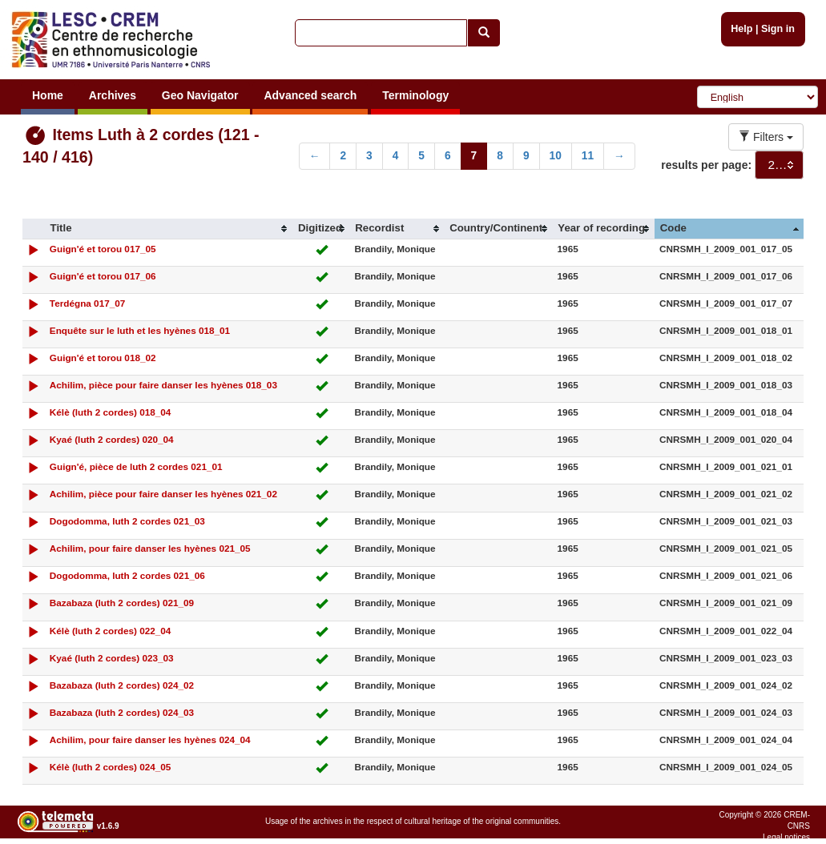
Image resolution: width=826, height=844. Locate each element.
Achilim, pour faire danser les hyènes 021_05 (150, 548)
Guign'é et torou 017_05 (103, 248)
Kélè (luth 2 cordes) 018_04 (110, 412)
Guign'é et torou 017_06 (103, 276)
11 (588, 156)
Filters (766, 137)
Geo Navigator (200, 95)
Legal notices (786, 837)
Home (47, 95)
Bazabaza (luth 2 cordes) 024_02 (122, 685)
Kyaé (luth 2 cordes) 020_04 (112, 439)
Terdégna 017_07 (88, 303)
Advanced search (310, 95)
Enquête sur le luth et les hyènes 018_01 (140, 330)
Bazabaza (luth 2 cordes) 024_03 (122, 712)
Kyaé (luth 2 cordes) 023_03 (112, 658)
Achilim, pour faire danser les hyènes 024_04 (150, 739)
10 (556, 156)
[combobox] (779, 165)
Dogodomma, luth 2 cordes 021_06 (127, 575)
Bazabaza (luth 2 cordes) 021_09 (122, 602)
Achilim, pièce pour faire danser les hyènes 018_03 (163, 385)
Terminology (415, 95)
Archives (112, 95)
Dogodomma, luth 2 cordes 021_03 (127, 521)
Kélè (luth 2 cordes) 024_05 (110, 767)
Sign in (778, 28)
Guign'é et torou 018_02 (103, 357)
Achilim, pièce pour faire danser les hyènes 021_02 (163, 493)
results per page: (706, 165)
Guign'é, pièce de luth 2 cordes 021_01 (136, 466)
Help (741, 28)
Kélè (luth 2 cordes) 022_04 (110, 630)
